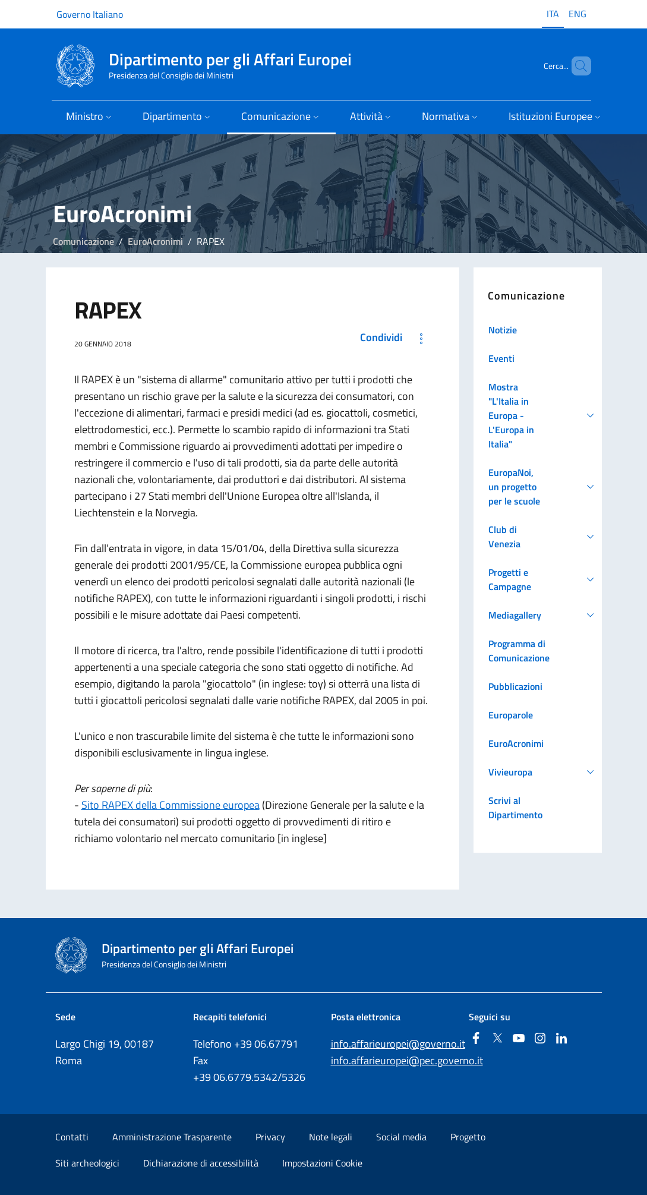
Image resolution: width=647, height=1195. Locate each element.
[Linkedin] (561, 1039)
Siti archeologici (87, 1163)
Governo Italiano (89, 14)
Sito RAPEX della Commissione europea (170, 805)
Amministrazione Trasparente (172, 1137)
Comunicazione (83, 241)
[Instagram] (540, 1039)
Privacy (270, 1137)
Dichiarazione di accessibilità (200, 1163)
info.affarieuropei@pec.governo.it (407, 1060)
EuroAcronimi (155, 241)
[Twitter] (497, 1039)
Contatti (72, 1137)
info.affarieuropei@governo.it (398, 1044)
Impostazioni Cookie (322, 1163)
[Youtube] (519, 1039)
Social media (401, 1137)
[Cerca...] (577, 66)
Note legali (330, 1137)
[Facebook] (476, 1039)
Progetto (467, 1137)
